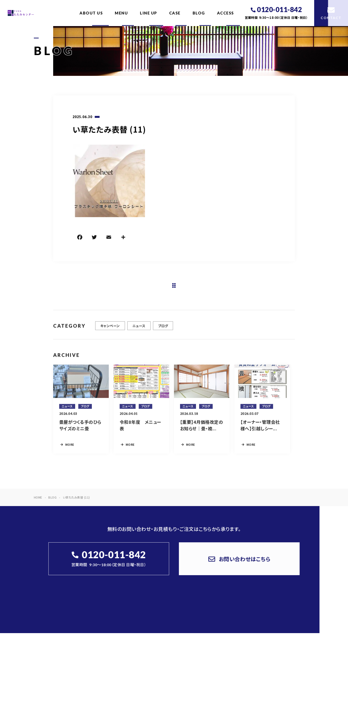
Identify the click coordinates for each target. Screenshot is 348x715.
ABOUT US (91, 13)
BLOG (199, 13)
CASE (175, 13)
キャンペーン (110, 328)
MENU (121, 13)
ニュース (138, 328)
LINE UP (148, 13)
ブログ (163, 328)
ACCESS (225, 13)
